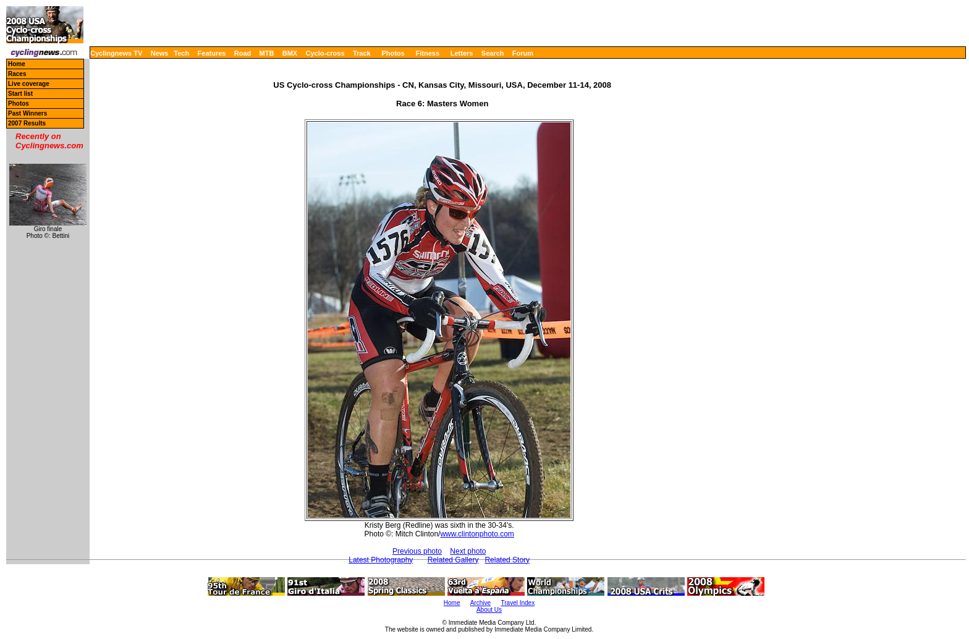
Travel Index (518, 602)
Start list (20, 93)
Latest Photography (381, 560)
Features (212, 53)
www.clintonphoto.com (477, 534)
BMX (289, 53)
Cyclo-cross (325, 53)
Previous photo (417, 551)
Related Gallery (453, 560)
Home (16, 64)
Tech (181, 53)
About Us (489, 609)
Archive (480, 602)
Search (492, 53)
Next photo (468, 551)
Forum (522, 53)
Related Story (507, 560)
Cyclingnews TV (116, 53)
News (160, 53)
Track (362, 53)
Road (243, 53)
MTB (267, 53)
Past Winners (27, 113)
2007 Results (27, 123)
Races (17, 73)
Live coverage (28, 83)
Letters (462, 53)
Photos (392, 53)
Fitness (427, 53)
